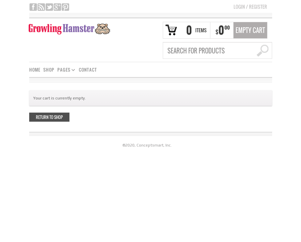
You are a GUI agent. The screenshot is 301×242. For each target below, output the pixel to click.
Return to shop (49, 117)
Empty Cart (250, 30)
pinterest (65, 7)
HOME (34, 70)
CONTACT (88, 70)
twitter (49, 7)
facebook (33, 7)
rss (41, 7)
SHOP (48, 70)
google (57, 7)
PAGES (65, 71)
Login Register (250, 6)
